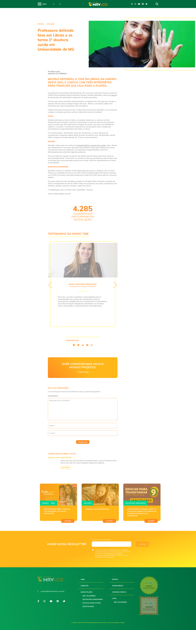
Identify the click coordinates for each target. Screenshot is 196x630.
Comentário (53, 396)
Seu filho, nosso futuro (92, 603)
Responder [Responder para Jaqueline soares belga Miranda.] (65, 467)
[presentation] (50, 285)
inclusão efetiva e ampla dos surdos (91, 145)
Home (83, 579)
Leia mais (68, 521)
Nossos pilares (86, 592)
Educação (87, 503)
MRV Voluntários (89, 596)
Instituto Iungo (88, 606)
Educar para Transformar (93, 599)
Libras (113, 95)
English (58, 4)
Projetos (45, 503)
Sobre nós (84, 586)
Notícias (41, 24)
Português (52, 4)
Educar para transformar (135, 503)
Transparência (117, 586)
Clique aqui (83, 371)
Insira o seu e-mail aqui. (101, 539)
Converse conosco (119, 592)
